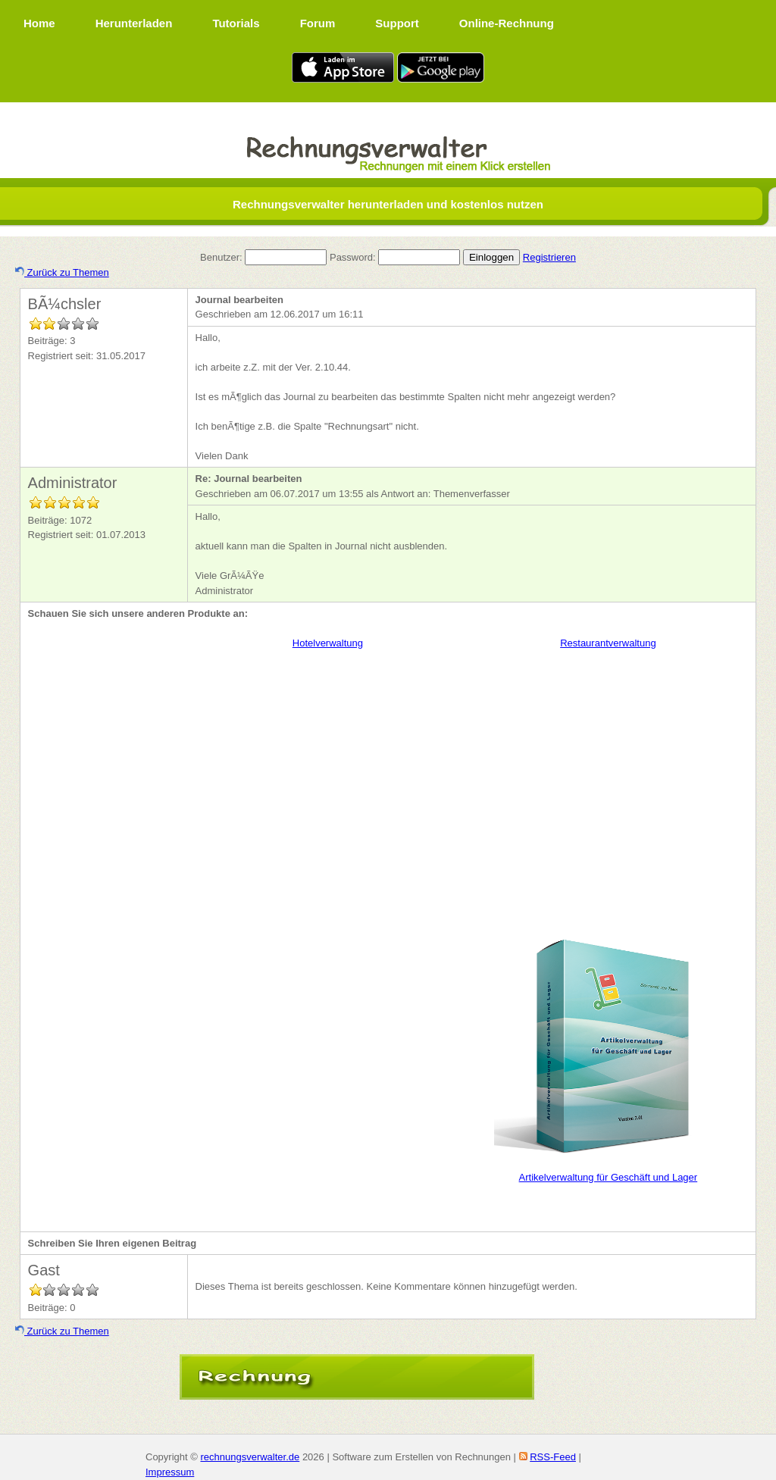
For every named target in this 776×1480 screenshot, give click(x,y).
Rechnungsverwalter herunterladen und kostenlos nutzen (388, 204)
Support (397, 23)
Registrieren (549, 257)
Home (39, 23)
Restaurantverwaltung (608, 643)
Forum (318, 23)
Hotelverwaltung (328, 643)
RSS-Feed (553, 1457)
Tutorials (235, 23)
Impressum (170, 1472)
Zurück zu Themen (62, 272)
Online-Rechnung (506, 23)
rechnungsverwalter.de (249, 1457)
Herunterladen (134, 23)
